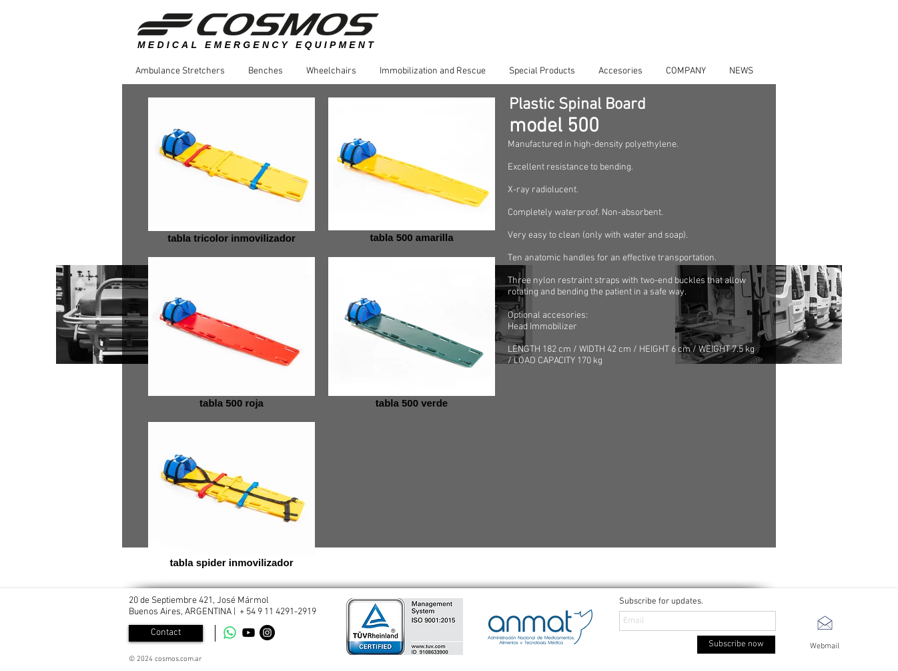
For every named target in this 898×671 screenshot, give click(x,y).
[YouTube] (248, 632)
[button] (185, 71)
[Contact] (166, 633)
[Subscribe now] (736, 645)
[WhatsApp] (230, 632)
